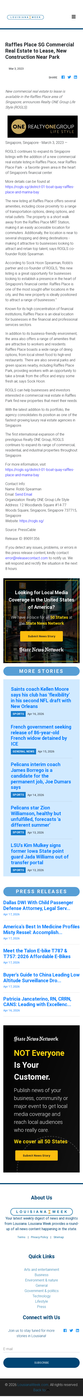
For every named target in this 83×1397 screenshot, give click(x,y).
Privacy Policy (39, 1237)
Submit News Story (41, 636)
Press (41, 1306)
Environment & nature (41, 1280)
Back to (41, 1390)
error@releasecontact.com (26, 558)
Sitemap (59, 1237)
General (42, 1285)
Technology (42, 1296)
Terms (21, 1237)
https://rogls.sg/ (31, 521)
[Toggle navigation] (73, 16)
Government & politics (42, 1291)
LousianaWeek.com (32, 1384)
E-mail (8, 1349)
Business (41, 1275)
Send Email (23, 494)
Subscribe (41, 1363)
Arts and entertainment (41, 1269)
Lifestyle (41, 1301)
